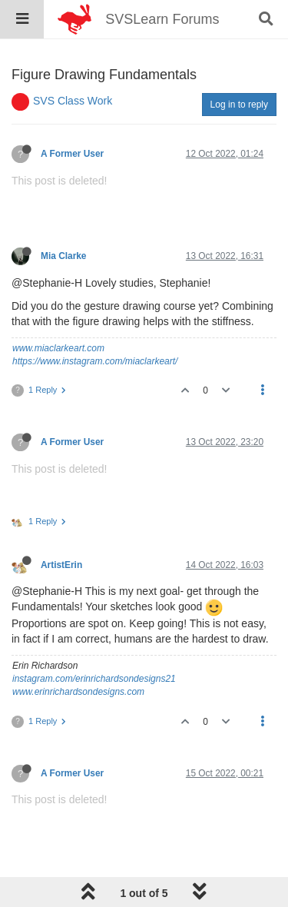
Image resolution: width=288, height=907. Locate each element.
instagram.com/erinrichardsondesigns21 (94, 678)
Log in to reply (239, 104)
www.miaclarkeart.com (58, 348)
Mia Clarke (63, 256)
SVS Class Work (72, 101)
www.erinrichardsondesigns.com (78, 691)
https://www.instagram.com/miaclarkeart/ (94, 361)
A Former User (72, 153)
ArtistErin (61, 565)
